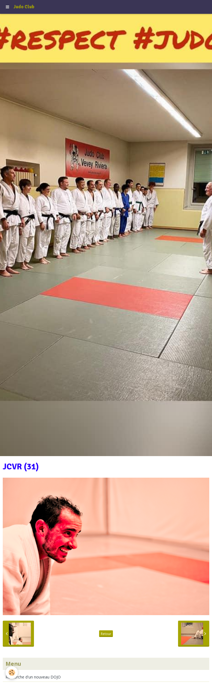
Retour (106, 633)
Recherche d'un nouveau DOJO (33, 677)
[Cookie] (12, 672)
